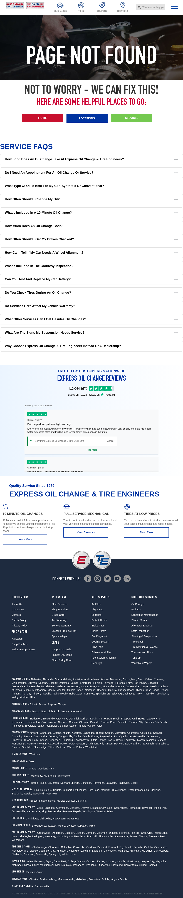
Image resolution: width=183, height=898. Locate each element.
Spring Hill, (55, 854)
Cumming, (17, 736)
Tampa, (82, 725)
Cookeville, (79, 847)
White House (69, 854)
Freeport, (126, 718)
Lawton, (52, 825)
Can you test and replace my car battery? (91, 279)
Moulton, (61, 690)
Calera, (149, 679)
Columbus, (146, 732)
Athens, (95, 679)
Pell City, (27, 693)
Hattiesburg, (80, 790)
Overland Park (46, 768)
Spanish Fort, (103, 693)
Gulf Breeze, (139, 718)
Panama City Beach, (156, 722)
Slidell (134, 782)
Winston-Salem (105, 811)
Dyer (31, 761)
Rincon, (109, 743)
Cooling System (100, 641)
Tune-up (136, 657)
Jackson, (35, 850)
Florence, (120, 682)
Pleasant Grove (34, 872)
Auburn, (104, 679)
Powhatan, (94, 879)
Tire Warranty (59, 620)
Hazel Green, (48, 686)
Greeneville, (161, 847)
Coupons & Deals (61, 649)
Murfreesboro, (161, 850)
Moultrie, (32, 743)
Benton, (35, 711)
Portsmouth (73, 818)
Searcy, (65, 711)
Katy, (137, 861)
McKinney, (17, 865)
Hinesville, (17, 740)
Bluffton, (80, 832)
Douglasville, (66, 736)
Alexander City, (51, 679)
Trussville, (149, 693)
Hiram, (27, 740)
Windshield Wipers (141, 663)
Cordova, (91, 847)
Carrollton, (121, 732)
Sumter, (134, 836)
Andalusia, (66, 679)
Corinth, (57, 790)
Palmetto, (122, 722)
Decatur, (53, 682)
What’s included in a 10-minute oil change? (91, 212)
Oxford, (164, 690)
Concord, (75, 807)
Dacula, (28, 736)
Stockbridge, (40, 747)
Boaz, (141, 679)
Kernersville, (34, 811)
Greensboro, (121, 807)
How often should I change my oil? (91, 199)
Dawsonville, (40, 736)
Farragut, (113, 847)
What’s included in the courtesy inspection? (91, 266)
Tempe (62, 704)
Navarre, (52, 722)
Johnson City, (48, 850)
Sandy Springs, (133, 743)
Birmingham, (130, 679)
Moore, (62, 825)
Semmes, (89, 693)
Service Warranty (61, 625)
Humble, (121, 861)
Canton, (109, 732)
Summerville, (121, 836)
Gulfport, (68, 790)
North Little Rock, (50, 711)
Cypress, (91, 861)
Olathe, (33, 768)
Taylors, (143, 836)
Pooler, (64, 743)
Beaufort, (70, 832)
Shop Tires (146, 532)
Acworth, (34, 732)
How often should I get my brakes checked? (91, 239)
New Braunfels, (63, 865)
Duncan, (113, 832)
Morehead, (37, 775)
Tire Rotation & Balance (144, 647)
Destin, (94, 718)
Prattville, (47, 693)
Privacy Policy (19, 625)
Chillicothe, (46, 818)
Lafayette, (111, 782)
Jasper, (145, 686)
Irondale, (120, 686)
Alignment (97, 609)
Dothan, (74, 682)
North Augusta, (65, 836)
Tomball (152, 865)
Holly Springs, (40, 740)
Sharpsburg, (162, 743)
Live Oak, (41, 722)
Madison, (164, 686)
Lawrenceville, (82, 740)
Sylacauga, (117, 693)
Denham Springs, (70, 782)
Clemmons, (62, 807)
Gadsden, (153, 682)
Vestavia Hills (27, 697)
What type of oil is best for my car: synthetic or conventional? (91, 186)
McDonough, (19, 743)
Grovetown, (153, 736)
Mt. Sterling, (50, 775)
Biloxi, (36, 790)
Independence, (47, 800)
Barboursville (42, 886)
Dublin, (78, 736)
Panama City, (136, 722)
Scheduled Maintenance (144, 614)
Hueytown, (96, 686)
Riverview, (30, 725)
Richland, (155, 790)
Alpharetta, (46, 732)
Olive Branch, (119, 790)
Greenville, (147, 832)
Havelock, (147, 807)
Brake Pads (98, 625)
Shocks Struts (139, 620)
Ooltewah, (29, 854)
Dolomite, (64, 682)
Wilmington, (89, 811)
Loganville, (130, 740)
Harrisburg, (135, 807)
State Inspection (140, 630)
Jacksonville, (133, 686)
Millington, (135, 850)
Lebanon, (97, 850)
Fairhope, (108, 682)
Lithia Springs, (99, 740)
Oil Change (137, 604)
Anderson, (58, 832)
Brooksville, (49, 718)
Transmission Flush (142, 652)
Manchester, (110, 850)
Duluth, (86, 736)
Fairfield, (98, 682)
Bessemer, (116, 679)
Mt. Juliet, (147, 850)
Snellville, (27, 747)
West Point (51, 793)
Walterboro (18, 840)
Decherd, (102, 847)
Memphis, (123, 850)
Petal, (131, 790)
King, (44, 811)
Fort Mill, (135, 832)
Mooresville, (55, 811)
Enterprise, (86, 682)
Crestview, (62, 718)
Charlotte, (49, 807)
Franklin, (138, 847)
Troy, (139, 693)
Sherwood (75, 711)
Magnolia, (161, 861)
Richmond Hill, (96, 743)
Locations (87, 118)
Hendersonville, (20, 850)
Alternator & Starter (142, 625)
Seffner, (64, 725)
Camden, (91, 832)
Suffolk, (105, 879)
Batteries (96, 614)
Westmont (35, 754)
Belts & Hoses (99, 620)
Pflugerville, (104, 865)
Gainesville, (139, 736)
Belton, (34, 800)
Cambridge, (32, 818)
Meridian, (106, 790)
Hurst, (130, 861)
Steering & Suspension (144, 636)
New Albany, (59, 818)
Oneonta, (102, 690)
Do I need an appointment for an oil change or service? (91, 172)
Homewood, (73, 686)
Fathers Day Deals (62, 654)
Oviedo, (105, 722)
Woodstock (91, 747)
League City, (148, 861)
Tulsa (92, 825)
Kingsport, (62, 850)
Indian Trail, (160, 807)
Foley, (129, 682)
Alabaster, (36, 679)
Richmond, (117, 865)
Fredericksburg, (48, 879)
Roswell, (119, 743)
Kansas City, (63, 800)
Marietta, (162, 740)
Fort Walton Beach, (109, 718)
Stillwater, (82, 825)
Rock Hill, (92, 836)
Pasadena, (79, 865)
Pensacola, (18, 725)
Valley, (15, 697)
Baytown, (39, 861)
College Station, (77, 861)
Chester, (34, 879)
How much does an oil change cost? (91, 226)
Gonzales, (86, 782)
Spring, (143, 865)
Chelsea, (159, 679)
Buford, (100, 732)
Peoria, (42, 704)
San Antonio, (131, 865)
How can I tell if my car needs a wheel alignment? (91, 252)
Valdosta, (61, 747)
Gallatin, (148, 847)
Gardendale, (19, 686)
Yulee (99, 725)
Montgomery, (39, 690)
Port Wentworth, (78, 743)
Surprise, (52, 704)
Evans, (95, 736)
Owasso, (71, 825)
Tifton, (51, 747)
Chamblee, (133, 732)
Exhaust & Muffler (101, 652)
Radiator (136, 609)
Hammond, (99, 782)
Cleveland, (54, 847)
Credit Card (58, 614)
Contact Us (18, 609)
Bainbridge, (89, 732)
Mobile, (27, 690)
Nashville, (17, 854)
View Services (86, 532)
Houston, (111, 861)
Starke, (73, 725)
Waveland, (38, 793)
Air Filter (96, 604)
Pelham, (16, 693)
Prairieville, (124, 782)
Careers (16, 614)
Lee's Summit (78, 800)
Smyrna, (16, 747)
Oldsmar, (84, 722)
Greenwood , (44, 832)
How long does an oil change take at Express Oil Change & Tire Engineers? (91, 159)
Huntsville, (109, 686)
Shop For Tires (20, 644)
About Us (17, 604)
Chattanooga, (39, 847)
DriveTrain (97, 647)
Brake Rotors (99, 630)
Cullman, (32, 682)
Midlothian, (82, 879)
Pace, (113, 722)
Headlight (97, 663)
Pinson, (37, 693)
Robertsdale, (76, 693)
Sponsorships (59, 636)
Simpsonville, (105, 836)
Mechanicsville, (66, 879)
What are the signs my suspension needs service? (91, 332)
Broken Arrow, (39, 825)
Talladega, (130, 693)
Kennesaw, (55, 740)
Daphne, (43, 682)
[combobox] (150, 7)
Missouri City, (31, 865)
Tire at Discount (49, 893)
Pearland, (91, 865)
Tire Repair (137, 641)
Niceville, (63, 722)
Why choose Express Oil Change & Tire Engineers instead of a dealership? (91, 346)
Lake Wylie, (24, 836)
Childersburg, (19, 682)
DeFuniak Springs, (79, 718)
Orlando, (95, 722)
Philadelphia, (142, 790)
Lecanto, (30, 722)
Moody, (52, 690)
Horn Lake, (94, 790)
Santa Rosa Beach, (48, 725)
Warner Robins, (76, 747)
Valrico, (91, 725)
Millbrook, (17, 690)
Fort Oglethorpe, (123, 736)
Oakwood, (54, 743)
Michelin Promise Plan (64, 630)
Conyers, (158, 732)
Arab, (87, 679)
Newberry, (50, 836)
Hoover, (85, 686)
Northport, (90, 690)
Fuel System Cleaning (104, 657)
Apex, (40, 807)
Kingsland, (67, 740)
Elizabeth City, (98, 807)
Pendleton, (80, 836)
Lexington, (38, 836)
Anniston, (78, 679)
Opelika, (112, 690)
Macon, (141, 740)
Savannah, (148, 743)
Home (42, 118)
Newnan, (42, 743)
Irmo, (15, 836)
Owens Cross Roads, (148, 690)
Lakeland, (85, 850)
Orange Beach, (126, 690)
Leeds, (154, 686)
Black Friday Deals (62, 660)
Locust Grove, (115, 740)
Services (131, 118)
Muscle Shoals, (75, 690)
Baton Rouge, (39, 782)
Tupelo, (28, 793)
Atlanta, (67, 732)
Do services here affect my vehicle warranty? (91, 306)
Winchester (64, 775)
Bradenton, (35, 718)
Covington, (54, 782)
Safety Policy (19, 620)
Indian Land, (161, 832)
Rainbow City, (60, 693)
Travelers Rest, (157, 836)
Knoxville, (74, 850)
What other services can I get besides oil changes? (91, 319)
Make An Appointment (24, 649)
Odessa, (73, 722)
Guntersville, (33, 686)
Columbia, (102, 832)
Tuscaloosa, (162, 693)
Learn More (25, 539)
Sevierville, (42, 854)
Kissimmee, (18, 722)
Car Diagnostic (100, 636)
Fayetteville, (106, 736)
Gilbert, (33, 704)
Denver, (85, 807)
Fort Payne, (140, 682)
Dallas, (101, 861)
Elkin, (110, 807)
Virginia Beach (119, 879)
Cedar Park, (60, 861)
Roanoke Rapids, (71, 811)
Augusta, (77, 732)
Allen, (30, 861)
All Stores (17, 638)
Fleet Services (60, 604)
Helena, (61, 686)
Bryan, (49, 861)
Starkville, (17, 793)
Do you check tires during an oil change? (91, 292)
